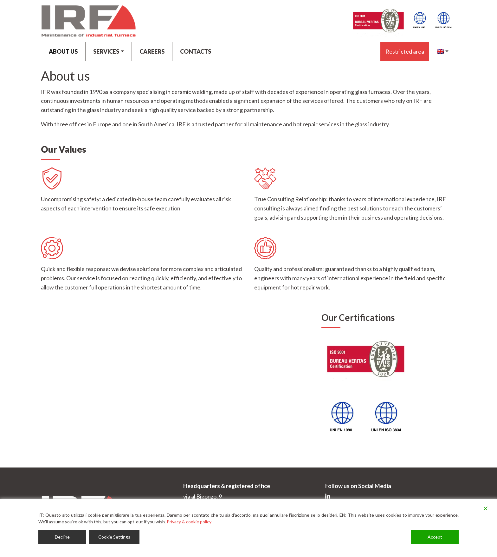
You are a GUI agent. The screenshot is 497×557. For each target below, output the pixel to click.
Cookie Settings (114, 537)
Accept (435, 537)
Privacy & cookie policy (189, 521)
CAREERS (152, 51)
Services (106, 51)
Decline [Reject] (62, 537)
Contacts (195, 51)
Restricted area (404, 51)
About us (63, 51)
